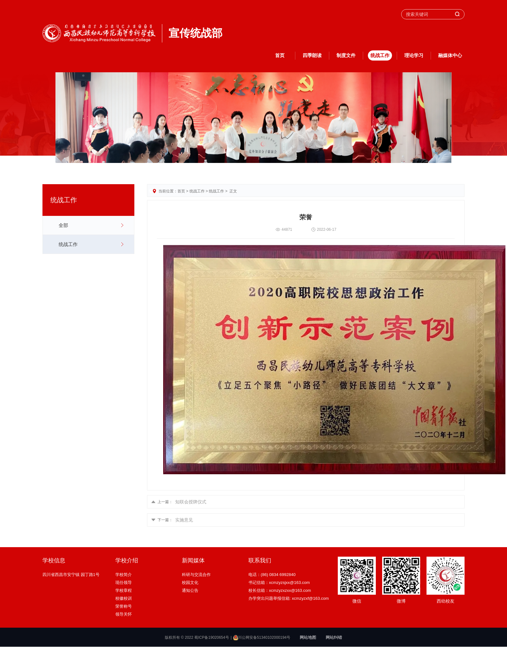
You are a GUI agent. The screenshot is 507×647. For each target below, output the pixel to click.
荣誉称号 (123, 606)
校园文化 (190, 582)
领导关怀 (123, 614)
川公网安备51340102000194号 (261, 637)
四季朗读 (312, 55)
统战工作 (379, 55)
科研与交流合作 (196, 574)
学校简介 (123, 574)
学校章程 (123, 590)
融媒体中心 (450, 55)
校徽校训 (123, 598)
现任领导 (123, 582)
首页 (280, 55)
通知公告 (190, 590)
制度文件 (346, 55)
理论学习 (413, 55)
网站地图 (308, 637)
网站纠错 (334, 637)
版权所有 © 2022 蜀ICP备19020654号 (197, 637)
